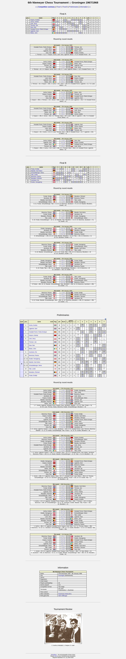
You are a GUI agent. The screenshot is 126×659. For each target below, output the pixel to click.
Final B (65, 7)
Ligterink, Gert (34, 31)
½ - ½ (63, 49)
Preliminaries (73, 7)
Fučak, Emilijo (35, 169)
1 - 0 (63, 61)
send (55, 656)
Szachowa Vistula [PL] (64, 594)
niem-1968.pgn (62, 595)
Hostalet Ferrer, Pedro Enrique (39, 29)
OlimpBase (54, 654)
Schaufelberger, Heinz (37, 172)
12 (82, 335)
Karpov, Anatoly (34, 20)
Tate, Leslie (34, 174)
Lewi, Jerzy (33, 23)
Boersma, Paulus (36, 176)
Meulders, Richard (36, 178)
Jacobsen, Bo (35, 180)
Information (84, 7)
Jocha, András (34, 21)
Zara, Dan (33, 27)
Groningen (61, 575)
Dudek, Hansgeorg (36, 182)
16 (95, 342)
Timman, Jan (34, 25)
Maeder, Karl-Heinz (36, 171)
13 (78, 335)
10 (78, 331)
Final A (59, 7)
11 (78, 325)
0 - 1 (63, 47)
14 (82, 325)
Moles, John (34, 33)
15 (78, 328)
